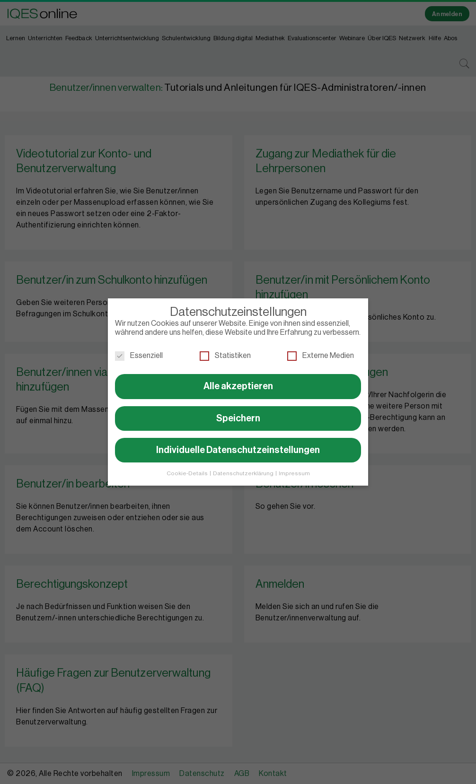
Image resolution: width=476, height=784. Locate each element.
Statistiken (225, 352)
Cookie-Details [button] (188, 469)
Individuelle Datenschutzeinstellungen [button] (238, 446)
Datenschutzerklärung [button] (243, 469)
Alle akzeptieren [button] (238, 382)
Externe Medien (320, 352)
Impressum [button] (294, 469)
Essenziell (139, 352)
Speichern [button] (238, 414)
